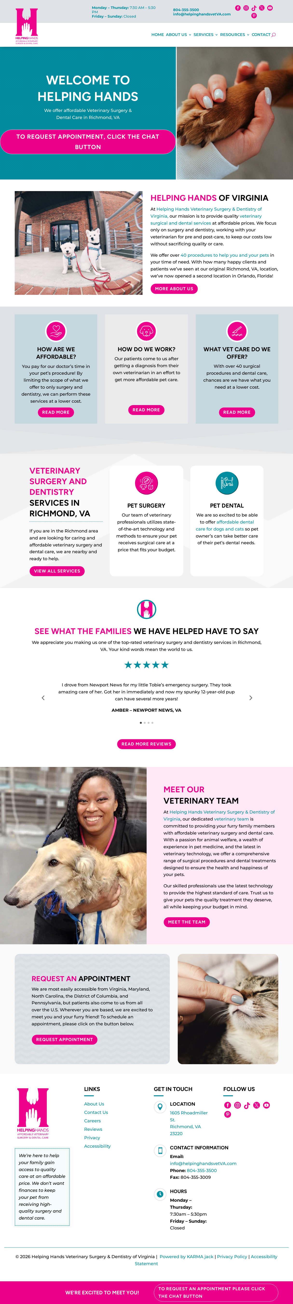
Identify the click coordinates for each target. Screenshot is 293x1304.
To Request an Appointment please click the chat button (211, 1292)
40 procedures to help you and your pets (225, 255)
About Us (176, 34)
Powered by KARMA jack (186, 1256)
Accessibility (97, 1146)
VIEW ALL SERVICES (57, 571)
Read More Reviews (146, 744)
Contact (261, 34)
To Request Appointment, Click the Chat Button (87, 142)
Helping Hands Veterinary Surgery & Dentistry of (222, 812)
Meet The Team (186, 922)
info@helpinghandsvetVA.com (202, 14)
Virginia (172, 819)
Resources (232, 34)
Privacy (92, 1137)
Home (157, 34)
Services (203, 34)
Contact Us (96, 1112)
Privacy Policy (232, 1256)
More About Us (174, 288)
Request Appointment (64, 1039)
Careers (92, 1121)
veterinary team (231, 819)
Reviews (93, 1129)
